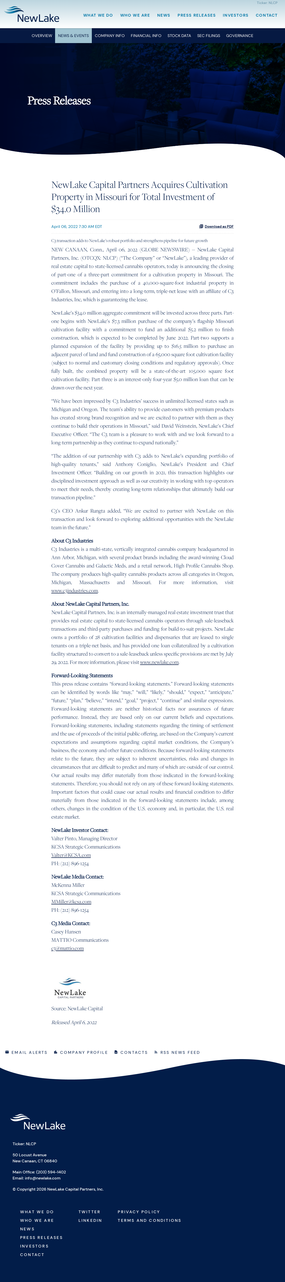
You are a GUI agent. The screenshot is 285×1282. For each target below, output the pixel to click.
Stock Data (179, 35)
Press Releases (197, 15)
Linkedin (90, 1220)
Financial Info (146, 35)
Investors (236, 15)
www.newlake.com (159, 662)
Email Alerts (30, 1052)
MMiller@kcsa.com (71, 901)
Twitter (89, 1211)
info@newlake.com (43, 1178)
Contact (267, 15)
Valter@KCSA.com (71, 855)
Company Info (110, 35)
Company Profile (84, 1052)
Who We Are (135, 15)
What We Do (98, 15)
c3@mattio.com (67, 948)
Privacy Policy (139, 1211)
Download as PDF (216, 226)
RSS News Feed (180, 1052)
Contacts (134, 1052)
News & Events (73, 35)
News (164, 15)
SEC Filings (208, 35)
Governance (239, 35)
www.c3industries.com (74, 590)
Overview (42, 35)
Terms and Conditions (149, 1220)
